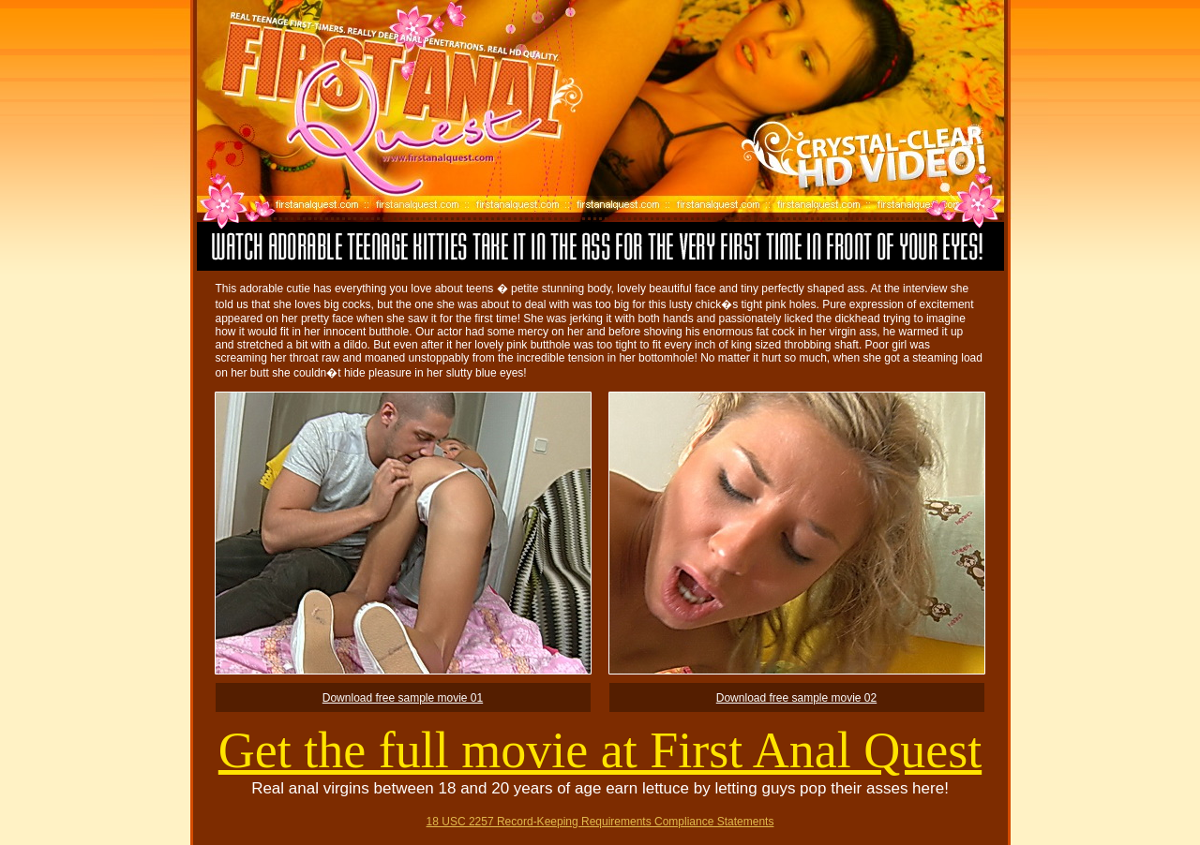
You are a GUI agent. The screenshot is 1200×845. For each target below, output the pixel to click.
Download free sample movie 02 (796, 697)
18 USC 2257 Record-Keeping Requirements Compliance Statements (600, 821)
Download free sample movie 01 (402, 697)
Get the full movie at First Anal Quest (600, 750)
